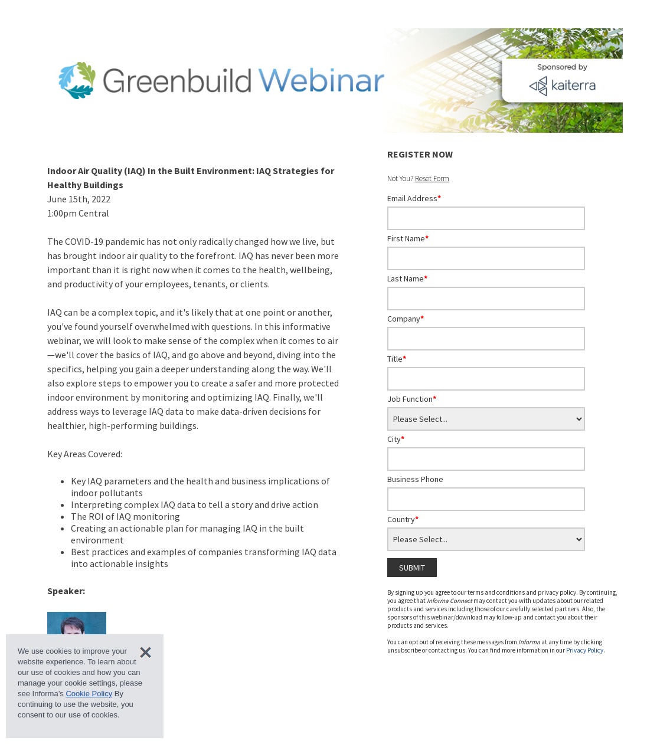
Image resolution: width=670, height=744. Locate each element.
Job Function (411, 399)
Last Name (407, 278)
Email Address (414, 198)
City (395, 439)
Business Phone (415, 479)
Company (405, 318)
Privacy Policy (584, 650)
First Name (408, 238)
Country (403, 519)
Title (396, 358)
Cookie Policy (89, 693)
